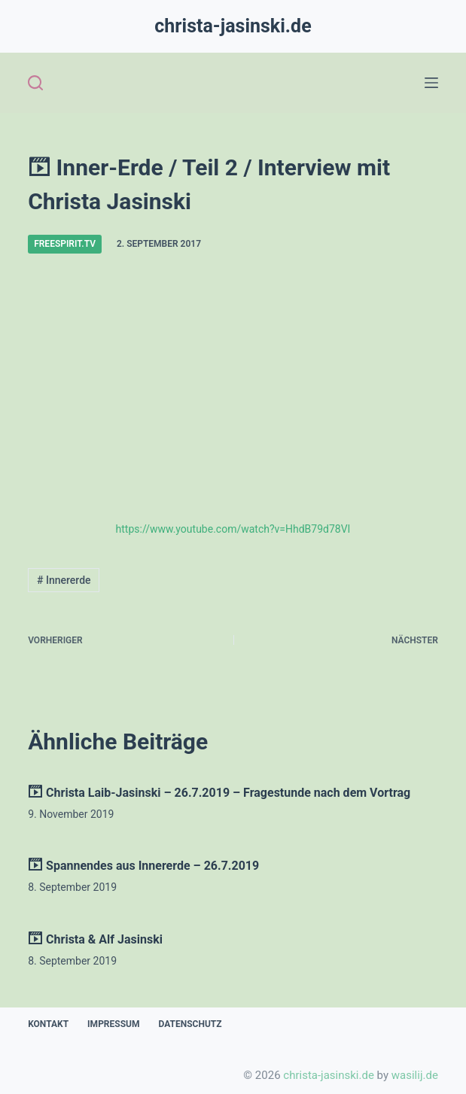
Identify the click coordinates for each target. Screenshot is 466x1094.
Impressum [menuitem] (113, 1024)
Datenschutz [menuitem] (190, 1024)
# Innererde (64, 580)
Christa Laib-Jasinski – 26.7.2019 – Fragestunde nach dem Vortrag (219, 793)
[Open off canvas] (431, 83)
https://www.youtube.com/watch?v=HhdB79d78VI (233, 529)
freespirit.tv (65, 244)
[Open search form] (35, 82)
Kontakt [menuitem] (48, 1024)
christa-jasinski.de (232, 26)
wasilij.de (414, 1075)
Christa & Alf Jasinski (95, 939)
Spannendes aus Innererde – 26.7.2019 (143, 865)
